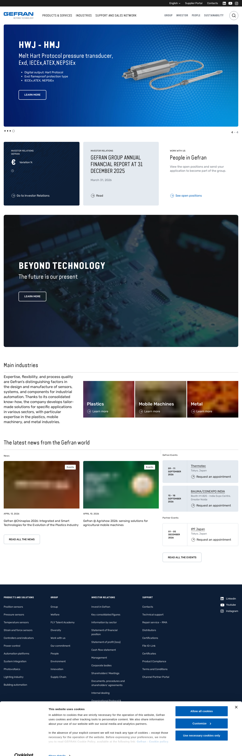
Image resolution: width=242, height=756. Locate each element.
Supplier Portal (193, 3)
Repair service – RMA (154, 622)
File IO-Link (148, 645)
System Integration (15, 661)
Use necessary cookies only (201, 728)
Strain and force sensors (18, 630)
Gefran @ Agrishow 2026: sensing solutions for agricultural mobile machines (115, 523)
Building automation (15, 684)
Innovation (57, 669)
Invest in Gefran (100, 606)
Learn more (32, 296)
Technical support (152, 614)
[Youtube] (229, 3)
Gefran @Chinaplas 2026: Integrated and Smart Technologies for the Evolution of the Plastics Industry (41, 523)
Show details (57, 748)
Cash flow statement (103, 649)
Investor (182, 15)
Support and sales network (115, 15)
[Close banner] (236, 700)
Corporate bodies (101, 665)
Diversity (56, 630)
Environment (58, 661)
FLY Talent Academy (63, 622)
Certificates (149, 653)
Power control (12, 645)
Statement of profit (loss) (106, 642)
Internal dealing (100, 693)
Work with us (58, 638)
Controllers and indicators (19, 638)
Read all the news (22, 539)
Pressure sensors (14, 614)
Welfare (55, 614)
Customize (202, 716)
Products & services (57, 15)
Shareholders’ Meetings (105, 673)
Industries (84, 15)
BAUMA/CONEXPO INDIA (208, 491)
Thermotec (198, 466)
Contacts (212, 3)
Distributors (149, 630)
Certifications (150, 638)
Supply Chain (58, 677)
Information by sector (104, 622)
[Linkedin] (223, 3)
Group (168, 15)
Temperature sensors (16, 622)
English (173, 3)
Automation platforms (16, 653)
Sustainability (213, 15)
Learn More (32, 94)
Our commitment (60, 645)
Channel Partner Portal (155, 677)
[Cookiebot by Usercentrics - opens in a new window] (24, 749)
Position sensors (13, 606)
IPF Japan (198, 529)
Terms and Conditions (155, 669)
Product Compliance (154, 661)
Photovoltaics (12, 669)
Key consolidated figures (105, 614)
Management (99, 657)
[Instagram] (235, 3)
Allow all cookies (201, 704)
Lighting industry (14, 677)
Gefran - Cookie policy (152, 734)
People (196, 15)
